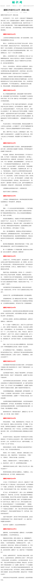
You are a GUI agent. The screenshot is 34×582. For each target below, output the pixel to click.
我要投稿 (25, 12)
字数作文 (14, 5)
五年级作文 (6, 15)
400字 (20, 5)
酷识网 (8, 5)
